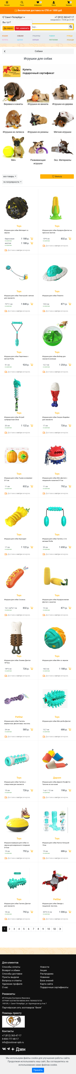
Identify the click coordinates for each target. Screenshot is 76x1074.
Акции (43, 970)
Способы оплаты (11, 967)
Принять (37, 1070)
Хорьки (35, 40)
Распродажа (46, 973)
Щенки (20, 40)
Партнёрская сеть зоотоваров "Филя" (22, 1007)
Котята (5, 40)
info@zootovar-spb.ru (13, 1042)
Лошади (70, 40)
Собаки (20, 36)
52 (54, 929)
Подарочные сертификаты (54, 987)
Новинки (45, 977)
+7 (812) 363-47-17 (64, 17)
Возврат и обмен (11, 970)
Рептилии (53, 40)
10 (48, 929)
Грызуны (36, 36)
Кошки (5, 36)
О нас (5, 987)
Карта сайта (46, 984)
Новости (44, 967)
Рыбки (52, 36)
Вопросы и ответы (12, 980)
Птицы (70, 36)
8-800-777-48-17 (10, 1039)
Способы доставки (12, 973)
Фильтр (57, 176)
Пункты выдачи (10, 977)
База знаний (46, 980)
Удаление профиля (12, 984)
